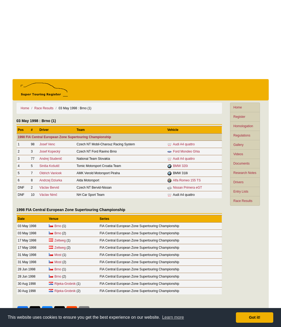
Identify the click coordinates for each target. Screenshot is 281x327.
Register (239, 117)
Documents (241, 163)
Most (57, 255)
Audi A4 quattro (184, 144)
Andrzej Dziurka (50, 180)
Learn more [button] (173, 317)
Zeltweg (60, 240)
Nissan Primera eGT (187, 187)
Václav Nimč (48, 195)
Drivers (238, 182)
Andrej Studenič (50, 159)
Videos (238, 154)
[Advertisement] (141, 39)
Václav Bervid (49, 187)
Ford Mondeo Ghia (186, 151)
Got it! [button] (254, 317)
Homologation (243, 126)
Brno (57, 226)
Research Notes (244, 173)
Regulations (241, 135)
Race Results (242, 201)
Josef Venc (47, 144)
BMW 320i (180, 166)
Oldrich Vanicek (50, 173)
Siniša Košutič (49, 166)
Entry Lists (240, 191)
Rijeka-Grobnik (65, 284)
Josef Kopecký (49, 151)
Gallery (238, 145)
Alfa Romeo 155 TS (187, 180)
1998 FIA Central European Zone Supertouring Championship (64, 137)
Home (237, 107)
